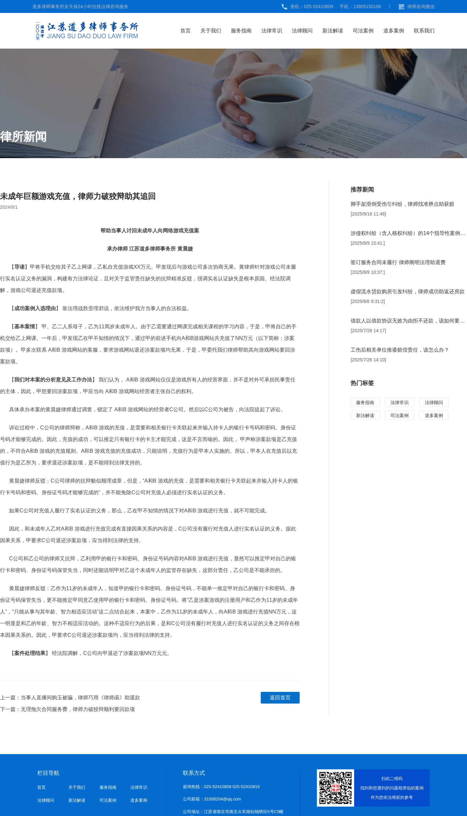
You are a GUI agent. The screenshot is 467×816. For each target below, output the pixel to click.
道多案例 (393, 30)
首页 (185, 30)
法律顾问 (302, 30)
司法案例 (363, 30)
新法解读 (332, 30)
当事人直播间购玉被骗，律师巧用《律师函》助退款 (80, 697)
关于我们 (210, 30)
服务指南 (241, 30)
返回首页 (280, 697)
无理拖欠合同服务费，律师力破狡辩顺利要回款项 (78, 709)
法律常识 (271, 30)
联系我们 (424, 30)
